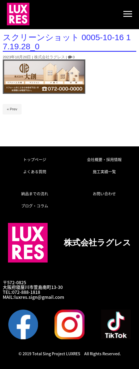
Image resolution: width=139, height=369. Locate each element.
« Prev (12, 109)
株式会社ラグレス (49, 57)
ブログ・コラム (34, 205)
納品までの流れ (34, 193)
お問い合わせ (104, 193)
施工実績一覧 (104, 171)
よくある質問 (34, 171)
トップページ (34, 159)
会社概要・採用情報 (104, 159)
